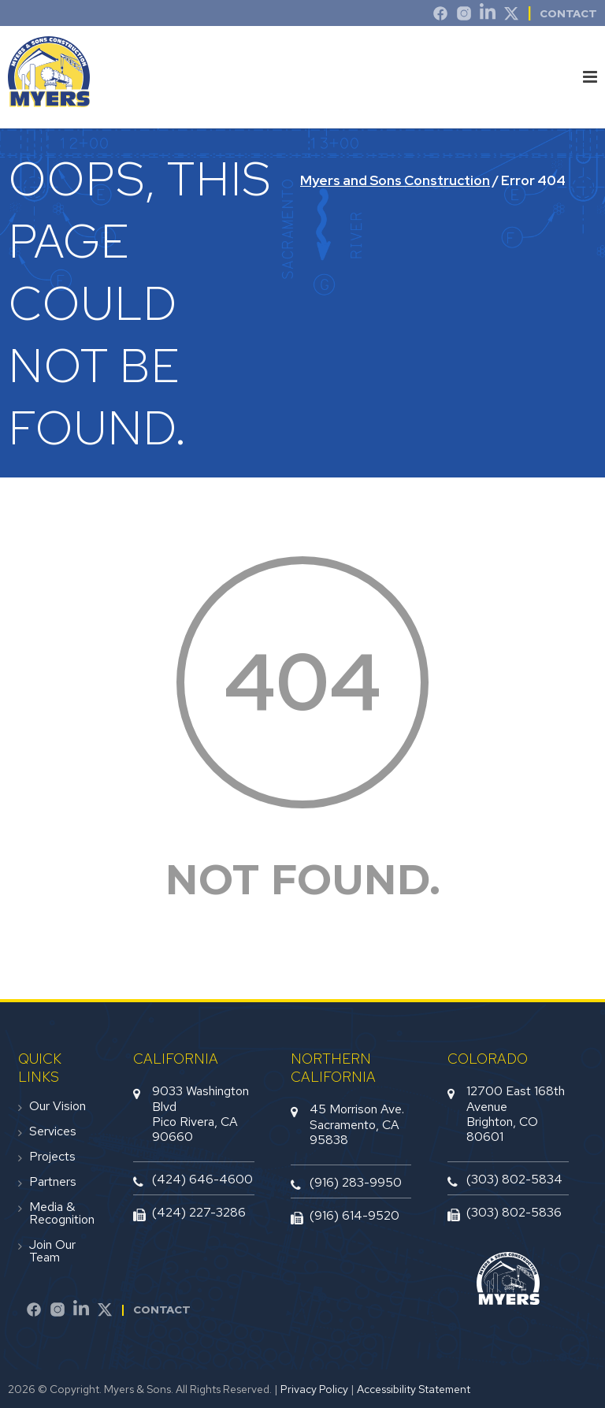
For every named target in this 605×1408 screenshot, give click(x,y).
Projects (52, 1156)
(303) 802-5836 (514, 1212)
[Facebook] (34, 1312)
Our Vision (57, 1106)
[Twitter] (511, 16)
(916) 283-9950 (356, 1182)
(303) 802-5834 (514, 1179)
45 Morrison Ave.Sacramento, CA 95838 (357, 1124)
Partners (52, 1182)
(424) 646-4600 (202, 1179)
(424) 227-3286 (199, 1212)
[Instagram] (464, 16)
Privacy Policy (314, 1389)
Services (52, 1131)
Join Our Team (52, 1251)
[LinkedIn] (487, 16)
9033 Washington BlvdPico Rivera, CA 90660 (200, 1114)
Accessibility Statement (413, 1389)
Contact (162, 1309)
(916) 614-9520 (354, 1215)
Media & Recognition (62, 1213)
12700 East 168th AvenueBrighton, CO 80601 (515, 1114)
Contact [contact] (568, 13)
